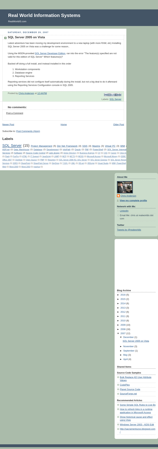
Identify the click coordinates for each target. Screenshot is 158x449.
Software (18, 153)
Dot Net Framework (67, 146)
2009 (123, 325)
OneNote (18, 160)
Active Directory (69, 153)
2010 (123, 320)
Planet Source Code (130, 389)
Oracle (78, 149)
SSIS (84, 146)
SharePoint (25, 163)
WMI (122, 146)
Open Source (31, 160)
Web (4, 167)
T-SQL (65, 163)
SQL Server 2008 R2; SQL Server (73, 160)
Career (113, 153)
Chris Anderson (128, 196)
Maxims (96, 146)
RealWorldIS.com (17, 21)
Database (38, 149)
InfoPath (67, 149)
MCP (64, 156)
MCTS (72, 156)
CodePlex (125, 385)
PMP (42, 160)
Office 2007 (7, 160)
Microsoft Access (94, 156)
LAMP (56, 156)
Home (64, 124)
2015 (123, 299)
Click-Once (124, 153)
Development (53, 149)
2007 (123, 333)
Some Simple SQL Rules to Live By (138, 405)
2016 (123, 295)
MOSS (81, 156)
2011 (123, 316)
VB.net (81, 163)
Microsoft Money (110, 156)
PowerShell (98, 149)
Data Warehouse (21, 149)
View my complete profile (133, 200)
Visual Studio (103, 163)
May (125, 355)
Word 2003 (26, 167)
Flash (7, 156)
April (126, 359)
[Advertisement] (128, 263)
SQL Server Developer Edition (50, 53)
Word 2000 (13, 167)
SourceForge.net (128, 393)
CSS (105, 153)
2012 (123, 312)
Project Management (41, 146)
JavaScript (46, 156)
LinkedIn (124, 211)
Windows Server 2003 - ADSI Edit (137, 424)
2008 (123, 329)
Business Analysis (87, 153)
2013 (123, 308)
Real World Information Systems (44, 15)
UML (73, 163)
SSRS (15, 163)
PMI (87, 149)
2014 (123, 303)
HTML (24, 156)
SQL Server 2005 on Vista (136, 341)
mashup (37, 167)
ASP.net (6, 149)
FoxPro (16, 156)
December (128, 337)
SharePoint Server (40, 163)
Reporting (52, 160)
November (128, 346)
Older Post (118, 124)
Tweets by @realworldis (129, 230)
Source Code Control (35, 153)
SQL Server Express (98, 160)
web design (54, 153)
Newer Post (8, 124)
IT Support (34, 156)
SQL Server (115, 99)
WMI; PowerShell (119, 163)
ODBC (123, 156)
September (129, 351)
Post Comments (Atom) (28, 131)
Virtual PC (110, 146)
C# (99, 153)
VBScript (90, 163)
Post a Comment (14, 113)
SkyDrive (55, 163)
